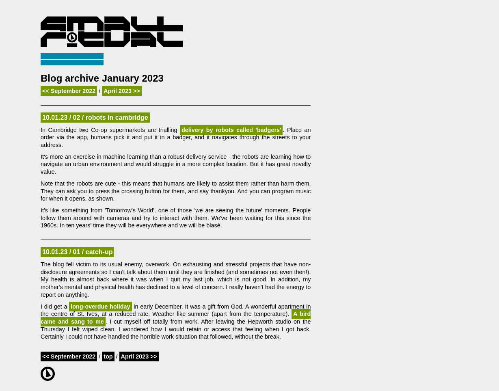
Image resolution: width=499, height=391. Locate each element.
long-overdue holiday (100, 306)
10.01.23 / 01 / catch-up (77, 251)
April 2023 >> (122, 91)
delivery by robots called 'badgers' (231, 130)
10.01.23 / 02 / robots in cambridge (95, 117)
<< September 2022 (68, 91)
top (108, 356)
